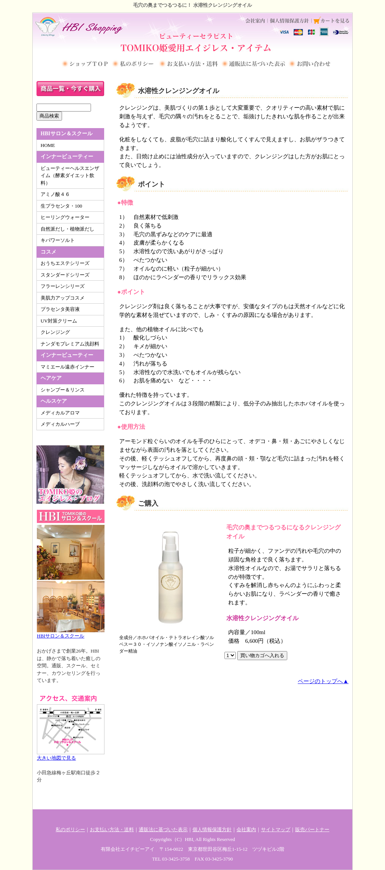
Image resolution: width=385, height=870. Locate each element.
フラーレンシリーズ (63, 286)
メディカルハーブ (60, 424)
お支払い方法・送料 (112, 829)
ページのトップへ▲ (323, 681)
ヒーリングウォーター (65, 217)
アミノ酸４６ (55, 194)
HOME (48, 145)
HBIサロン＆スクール (71, 581)
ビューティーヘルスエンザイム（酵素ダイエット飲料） (70, 175)
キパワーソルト (58, 240)
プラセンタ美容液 (60, 309)
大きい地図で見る (71, 726)
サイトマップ (275, 829)
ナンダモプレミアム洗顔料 (70, 344)
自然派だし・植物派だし (67, 229)
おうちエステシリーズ (65, 263)
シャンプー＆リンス (63, 390)
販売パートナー (312, 829)
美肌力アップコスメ (63, 298)
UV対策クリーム (59, 321)
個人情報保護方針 (212, 829)
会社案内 (246, 829)
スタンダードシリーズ (65, 275)
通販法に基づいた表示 (163, 829)
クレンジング (55, 332)
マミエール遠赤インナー (67, 367)
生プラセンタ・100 (61, 206)
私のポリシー (70, 829)
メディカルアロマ (60, 413)
